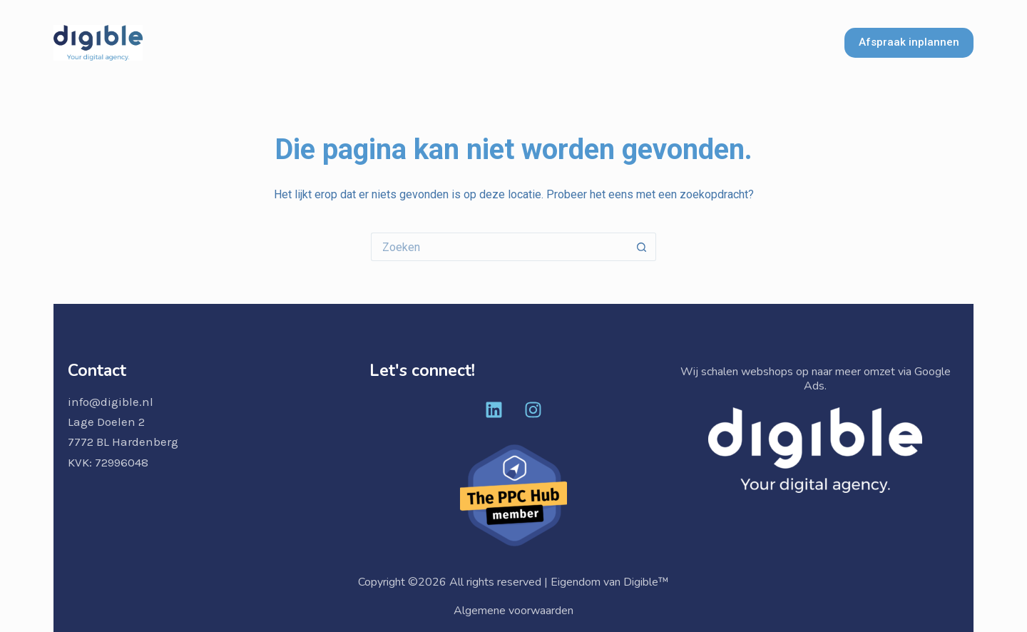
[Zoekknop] (642, 247)
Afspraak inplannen (909, 42)
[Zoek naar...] (499, 247)
